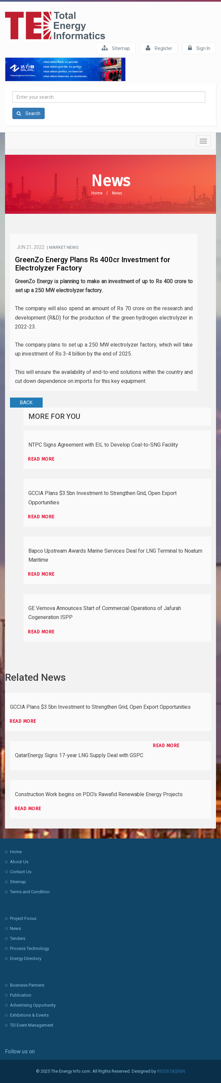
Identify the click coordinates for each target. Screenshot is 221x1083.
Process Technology (29, 948)
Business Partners (27, 985)
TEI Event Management (31, 1025)
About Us (19, 861)
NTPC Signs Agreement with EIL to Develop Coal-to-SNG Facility (103, 445)
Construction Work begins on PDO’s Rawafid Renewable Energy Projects (99, 794)
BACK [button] (26, 403)
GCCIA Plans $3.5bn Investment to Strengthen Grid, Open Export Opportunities (100, 707)
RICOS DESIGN (171, 1071)
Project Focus (23, 918)
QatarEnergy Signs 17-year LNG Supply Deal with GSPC (79, 755)
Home (97, 192)
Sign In (199, 48)
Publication (20, 995)
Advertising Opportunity (33, 1005)
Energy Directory (25, 958)
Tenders (17, 938)
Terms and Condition (30, 891)
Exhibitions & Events (29, 1015)
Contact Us (20, 871)
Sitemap (116, 48)
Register (159, 48)
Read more (41, 459)
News (117, 192)
